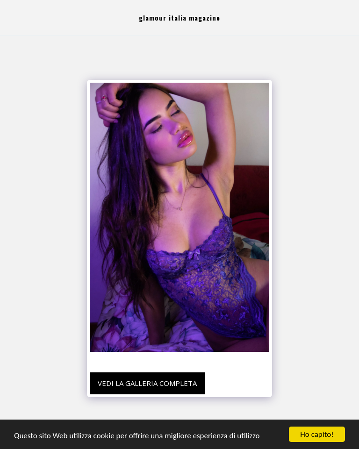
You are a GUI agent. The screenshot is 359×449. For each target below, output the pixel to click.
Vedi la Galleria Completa (147, 383)
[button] (10, 17)
